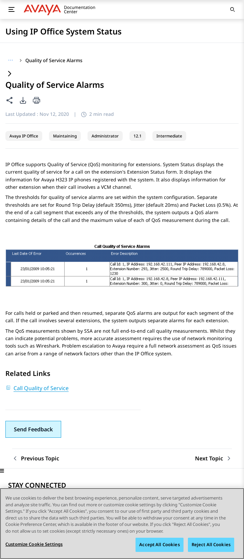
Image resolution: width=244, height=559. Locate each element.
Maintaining (65, 136)
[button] (33, 429)
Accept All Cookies (159, 545)
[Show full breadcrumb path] (10, 60)
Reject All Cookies (211, 545)
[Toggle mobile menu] (11, 9)
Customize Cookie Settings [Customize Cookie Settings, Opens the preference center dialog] (34, 545)
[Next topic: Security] (213, 458)
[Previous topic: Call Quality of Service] (35, 458)
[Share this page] (9, 100)
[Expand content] (9, 74)
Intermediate (169, 136)
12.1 (137, 136)
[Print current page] (36, 100)
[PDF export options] (23, 100)
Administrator (105, 136)
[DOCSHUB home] (61, 9)
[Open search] (232, 9)
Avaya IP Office (23, 136)
